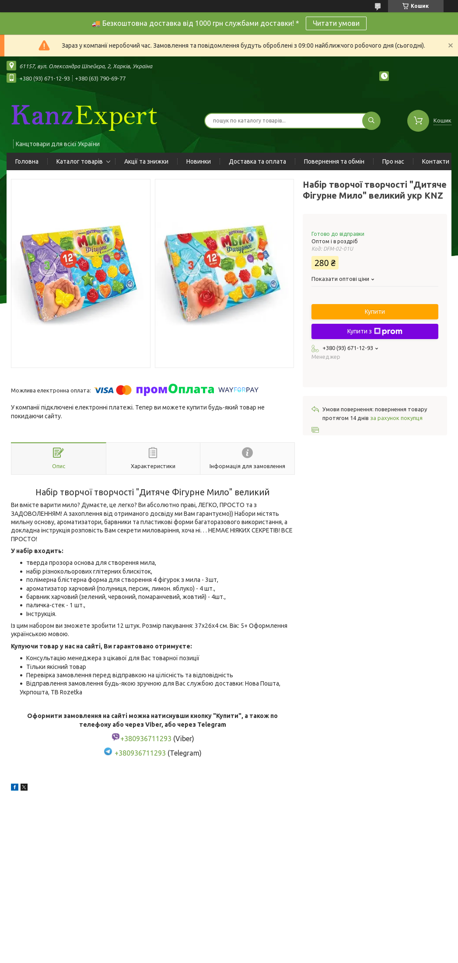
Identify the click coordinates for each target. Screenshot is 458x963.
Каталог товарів (79, 161)
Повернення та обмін (334, 161)
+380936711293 (140, 753)
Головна (26, 161)
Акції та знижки (146, 161)
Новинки (198, 161)
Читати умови (336, 23)
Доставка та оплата (257, 161)
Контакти (435, 161)
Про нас (393, 161)
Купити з (374, 332)
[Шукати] (371, 121)
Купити (375, 311)
